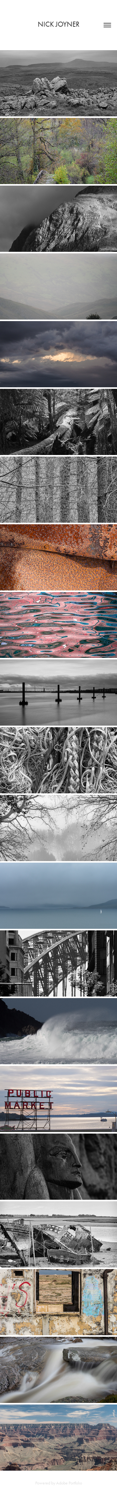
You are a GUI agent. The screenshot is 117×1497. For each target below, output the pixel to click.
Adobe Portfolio (69, 1483)
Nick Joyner (59, 24)
